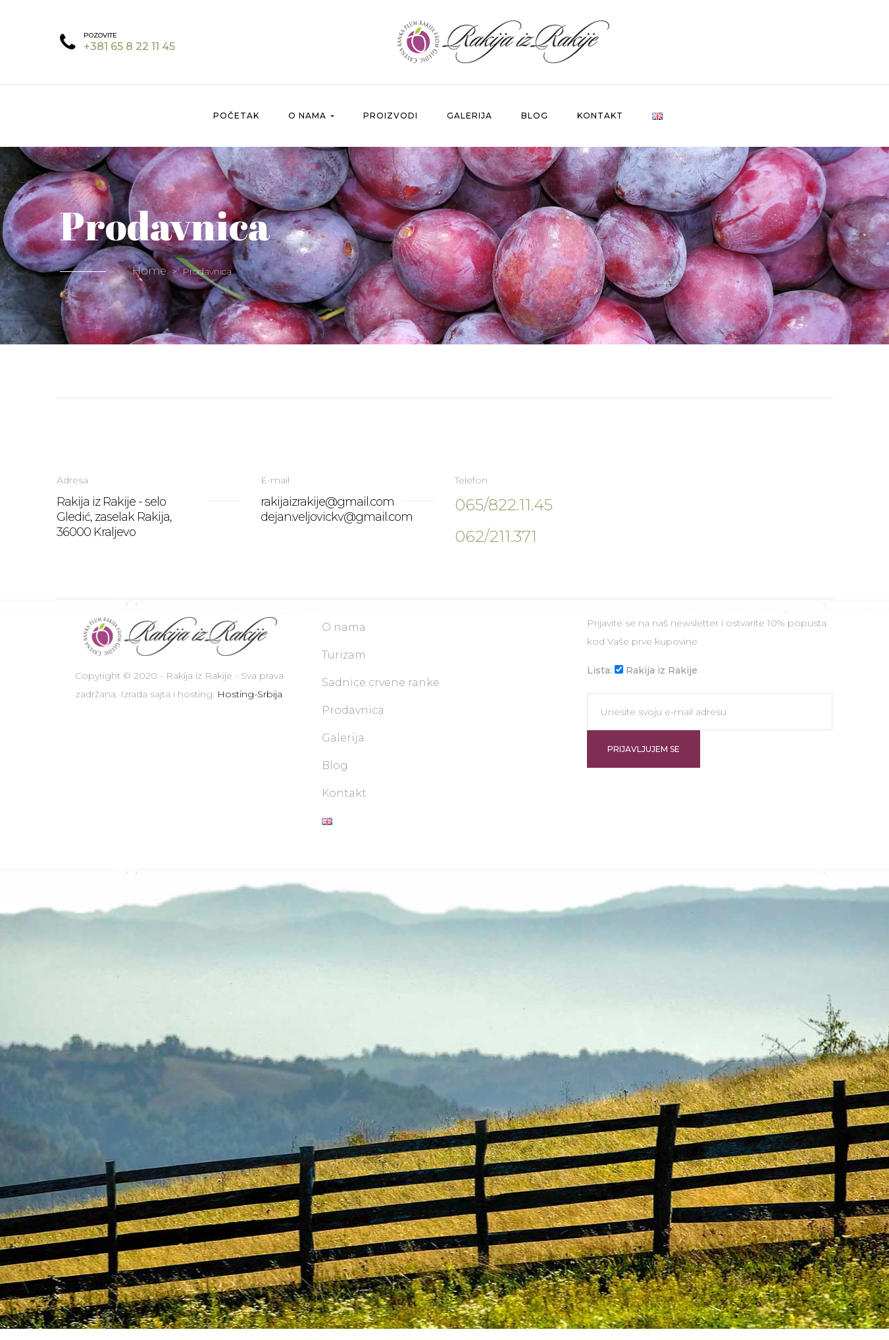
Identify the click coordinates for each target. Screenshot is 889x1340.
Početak (236, 127)
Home (149, 282)
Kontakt (600, 127)
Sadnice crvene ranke (381, 693)
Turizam (344, 666)
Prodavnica (353, 721)
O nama (311, 127)
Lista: (599, 681)
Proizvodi (390, 127)
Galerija (469, 127)
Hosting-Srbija (249, 705)
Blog (534, 127)
